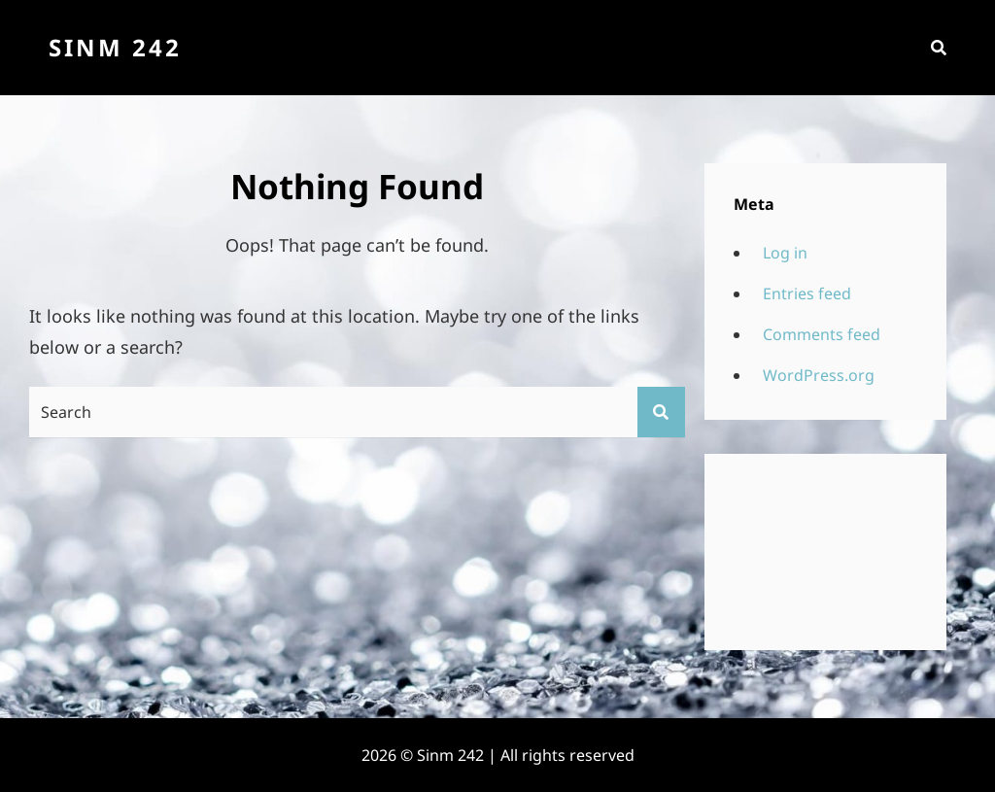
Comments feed (821, 334)
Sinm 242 (115, 47)
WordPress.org (819, 375)
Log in (785, 252)
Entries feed (807, 293)
